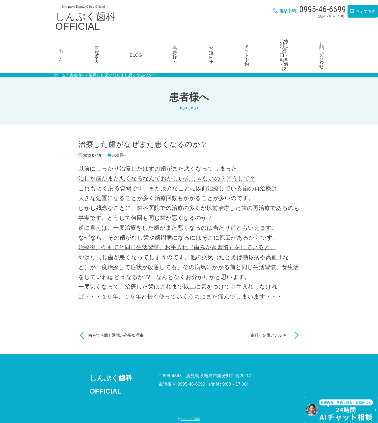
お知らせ (206, 46)
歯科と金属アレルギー (270, 318)
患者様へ (172, 46)
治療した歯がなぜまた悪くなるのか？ (122, 59)
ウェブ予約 (362, 11)
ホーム (68, 46)
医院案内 (103, 46)
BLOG (137, 46)
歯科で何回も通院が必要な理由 (116, 318)
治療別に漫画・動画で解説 (275, 46)
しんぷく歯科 (190, 402)
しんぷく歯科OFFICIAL (85, 21)
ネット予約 (240, 46)
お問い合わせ (309, 46)
